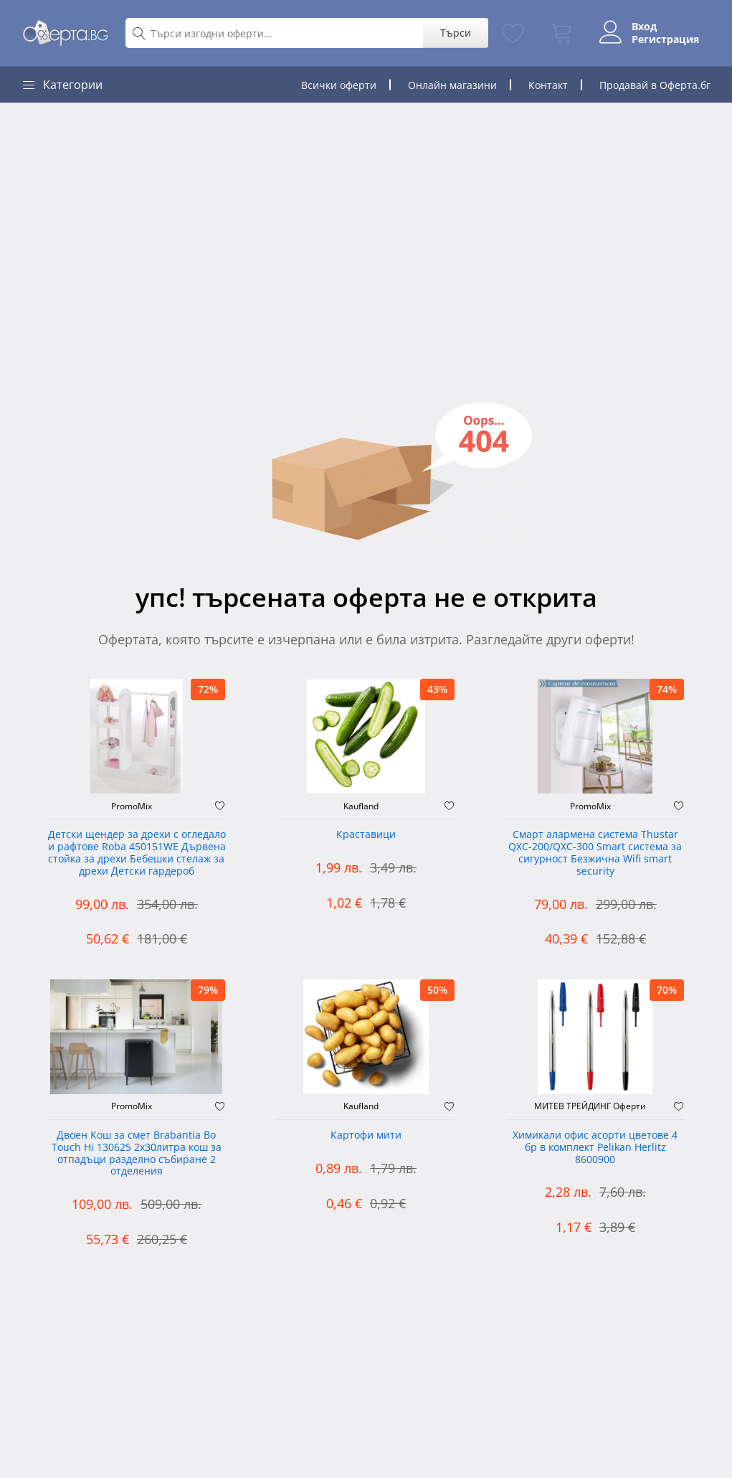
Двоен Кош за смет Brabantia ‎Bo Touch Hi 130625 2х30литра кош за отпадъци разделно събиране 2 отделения (137, 1153)
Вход (644, 26)
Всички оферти (338, 85)
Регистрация (665, 39)
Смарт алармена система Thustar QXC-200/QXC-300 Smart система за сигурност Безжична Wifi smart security (595, 853)
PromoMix (131, 806)
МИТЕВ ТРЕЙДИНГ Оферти (590, 1106)
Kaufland (361, 806)
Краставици (366, 835)
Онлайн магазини (452, 85)
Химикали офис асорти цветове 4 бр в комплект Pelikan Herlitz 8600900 (595, 1147)
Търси (455, 32)
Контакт (548, 85)
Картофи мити (366, 1135)
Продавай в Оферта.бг (654, 85)
